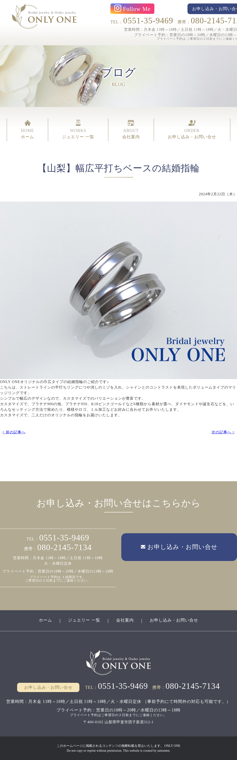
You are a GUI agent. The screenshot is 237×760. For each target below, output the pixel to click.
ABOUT (131, 130)
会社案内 (125, 620)
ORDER (192, 130)
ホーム (45, 620)
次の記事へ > (223, 432)
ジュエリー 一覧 (84, 620)
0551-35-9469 (148, 20)
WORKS (78, 130)
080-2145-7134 (64, 547)
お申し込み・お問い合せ (174, 620)
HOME (27, 130)
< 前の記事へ (13, 432)
